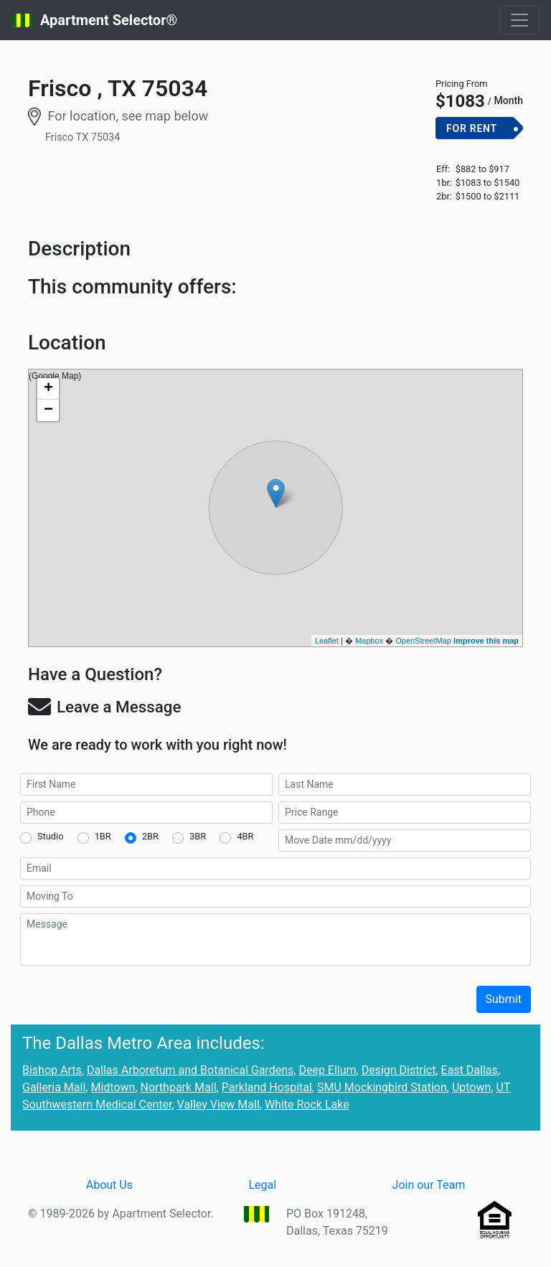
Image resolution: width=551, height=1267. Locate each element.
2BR (150, 836)
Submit (504, 999)
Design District (399, 1070)
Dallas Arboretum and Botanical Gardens (190, 1070)
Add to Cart (479, 151)
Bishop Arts (52, 1070)
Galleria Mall (53, 1087)
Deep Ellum (327, 1070)
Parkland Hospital (267, 1087)
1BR (103, 836)
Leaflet (327, 640)
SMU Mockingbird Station (382, 1087)
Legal (262, 1185)
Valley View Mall (218, 1104)
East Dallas (469, 1070)
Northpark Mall (179, 1087)
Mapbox (369, 640)
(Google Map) (274, 508)
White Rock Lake (307, 1104)
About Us (109, 1185)
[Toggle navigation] (519, 20)
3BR (197, 836)
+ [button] (48, 389)
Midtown (112, 1087)
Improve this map (486, 640)
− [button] (48, 410)
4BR (245, 836)
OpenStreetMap (423, 640)
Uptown (471, 1087)
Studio (50, 836)
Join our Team (429, 1185)
